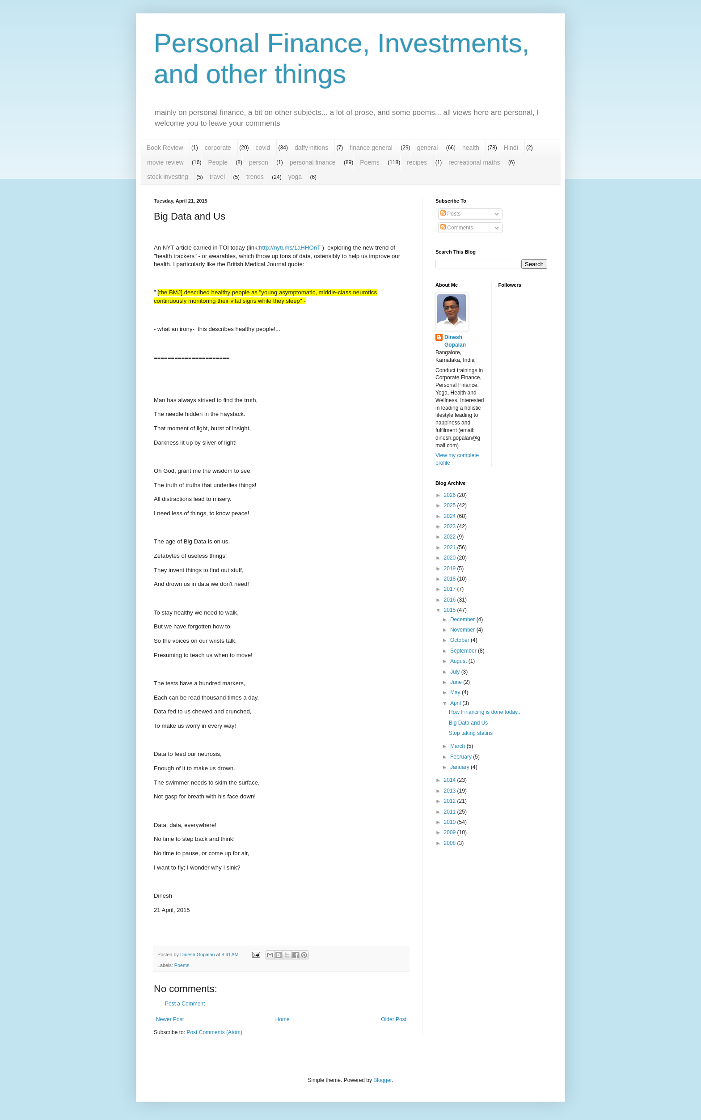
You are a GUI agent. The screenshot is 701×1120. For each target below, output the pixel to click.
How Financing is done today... (485, 712)
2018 (450, 579)
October (460, 640)
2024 (450, 516)
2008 (450, 843)
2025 (450, 505)
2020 (450, 558)
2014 (450, 780)
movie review (165, 162)
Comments (456, 228)
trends (255, 176)
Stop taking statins (471, 733)
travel (217, 176)
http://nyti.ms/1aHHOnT (290, 247)
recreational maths (474, 162)
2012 (450, 801)
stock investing (167, 176)
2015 (450, 610)
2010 (450, 822)
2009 (450, 832)
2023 (450, 526)
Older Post (393, 1019)
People (218, 162)
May (456, 692)
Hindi (511, 147)
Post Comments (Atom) (214, 1032)
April (456, 703)
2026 (450, 495)
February (461, 757)
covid (263, 147)
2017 (450, 589)
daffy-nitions (311, 147)
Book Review (165, 147)
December (463, 619)
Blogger (382, 1080)
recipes (417, 162)
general (427, 147)
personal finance (313, 162)
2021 (450, 547)
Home (282, 1019)
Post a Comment (185, 1004)
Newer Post (170, 1019)
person (258, 162)
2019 (450, 568)
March (458, 746)
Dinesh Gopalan (455, 341)
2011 (450, 812)
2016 (450, 600)
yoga (295, 176)
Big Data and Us (468, 723)
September (464, 651)
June (456, 682)
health (470, 147)
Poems (370, 162)
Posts (450, 214)
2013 (450, 791)
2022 (450, 537)
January (460, 767)
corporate (218, 147)
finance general (371, 147)
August (459, 661)
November (463, 630)
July (455, 672)
